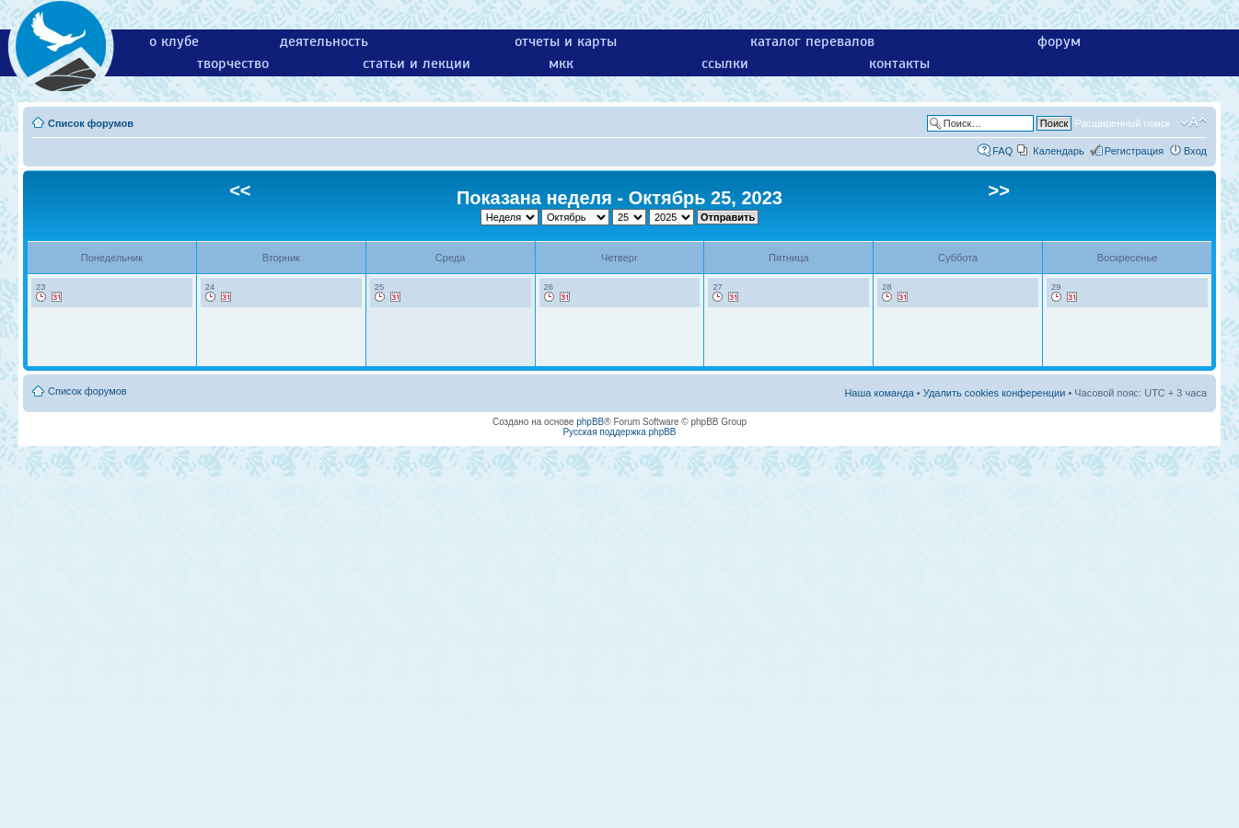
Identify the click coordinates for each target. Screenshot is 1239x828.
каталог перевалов (812, 41)
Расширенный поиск (1122, 123)
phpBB (590, 422)
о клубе (174, 41)
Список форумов (90, 123)
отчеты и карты (566, 41)
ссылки (724, 63)
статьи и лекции (416, 63)
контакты (899, 63)
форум (1059, 41)
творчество (233, 63)
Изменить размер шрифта (1193, 122)
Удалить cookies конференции (994, 392)
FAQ (1002, 150)
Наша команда (878, 392)
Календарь (1058, 150)
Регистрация (1134, 150)
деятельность (324, 41)
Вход (1195, 150)
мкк (561, 63)
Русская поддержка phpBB (619, 432)
